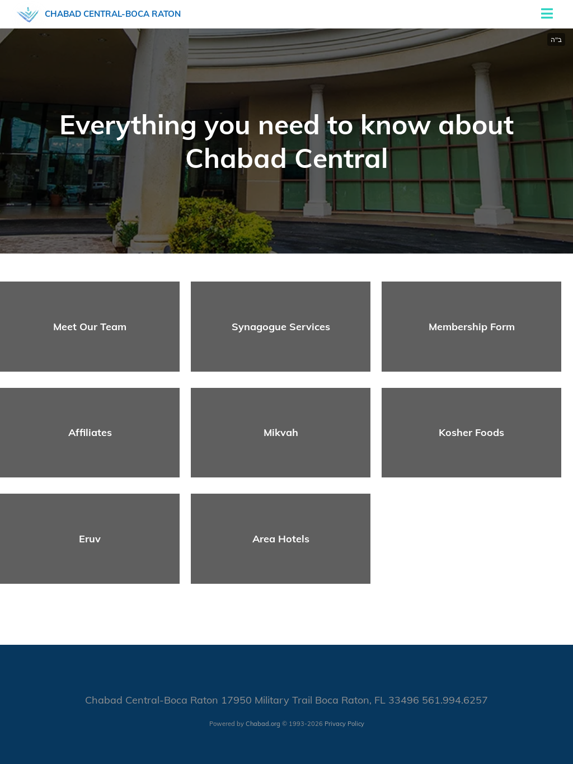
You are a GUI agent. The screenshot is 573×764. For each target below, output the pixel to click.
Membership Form (472, 326)
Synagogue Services (281, 326)
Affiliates (90, 432)
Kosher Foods (471, 432)
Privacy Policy (344, 724)
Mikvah (281, 432)
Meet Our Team (89, 326)
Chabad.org (263, 724)
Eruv (90, 538)
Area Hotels (280, 538)
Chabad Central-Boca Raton (113, 13)
